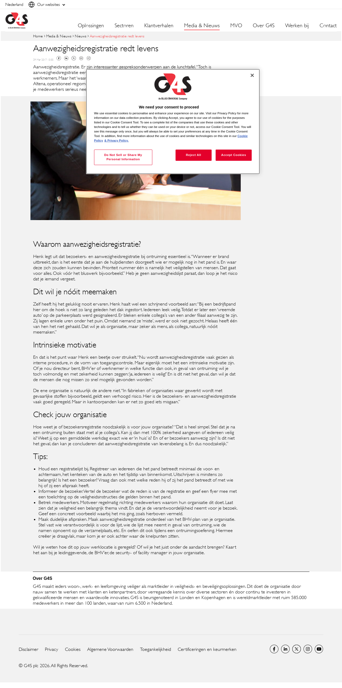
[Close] (252, 75)
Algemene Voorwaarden (110, 649)
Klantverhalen (158, 26)
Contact (328, 26)
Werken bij (297, 26)
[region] (173, 121)
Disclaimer (28, 649)
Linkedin (66, 58)
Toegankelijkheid (155, 649)
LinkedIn (285, 649)
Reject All (193, 155)
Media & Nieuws (58, 36)
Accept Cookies (233, 155)
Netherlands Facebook (274, 649)
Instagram (308, 649)
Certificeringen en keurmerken (207, 649)
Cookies (72, 649)
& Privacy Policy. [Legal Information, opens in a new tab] (116, 140)
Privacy (51, 649)
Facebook (59, 58)
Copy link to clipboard (89, 58)
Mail (81, 58)
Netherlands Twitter (296, 649)
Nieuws (80, 36)
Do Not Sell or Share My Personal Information (123, 157)
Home (38, 36)
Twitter (74, 58)
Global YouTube (319, 649)
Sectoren (124, 26)
